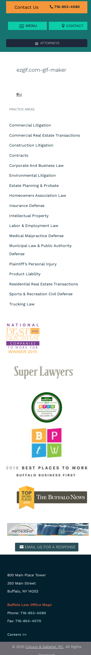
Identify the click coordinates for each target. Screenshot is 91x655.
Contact (74, 26)
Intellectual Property (29, 215)
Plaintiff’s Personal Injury (33, 264)
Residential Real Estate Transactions (43, 284)
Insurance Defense (26, 205)
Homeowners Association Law (37, 195)
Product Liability (25, 274)
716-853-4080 (67, 7)
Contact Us (26, 7)
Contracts (18, 155)
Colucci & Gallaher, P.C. (44, 647)
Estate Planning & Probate (34, 185)
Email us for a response (50, 547)
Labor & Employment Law (33, 225)
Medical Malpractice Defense (36, 235)
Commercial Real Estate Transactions (44, 135)
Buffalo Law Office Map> (30, 605)
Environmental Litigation (32, 175)
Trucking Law (21, 304)
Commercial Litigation (30, 125)
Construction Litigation (31, 145)
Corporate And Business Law (36, 165)
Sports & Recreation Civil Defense (41, 294)
